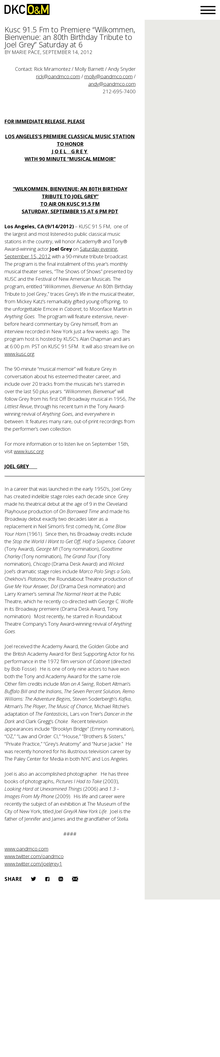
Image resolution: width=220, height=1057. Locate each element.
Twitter (33, 879)
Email (75, 879)
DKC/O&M (27, 9)
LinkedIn (61, 879)
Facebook (47, 879)
